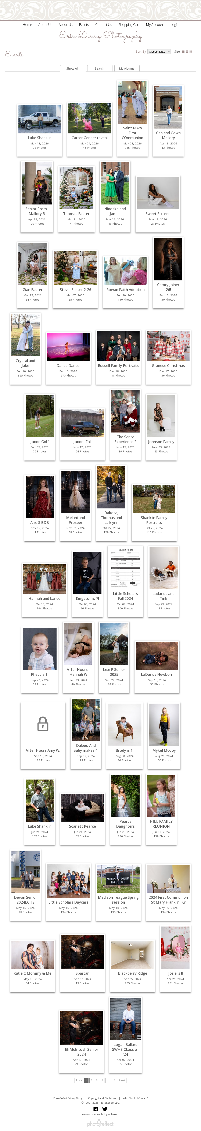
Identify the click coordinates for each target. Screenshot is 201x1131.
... (108, 1080)
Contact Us (103, 24)
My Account (155, 24)
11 (113, 1080)
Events (84, 24)
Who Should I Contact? (135, 1098)
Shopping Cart (129, 24)
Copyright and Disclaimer (102, 1098)
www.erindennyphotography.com (100, 1114)
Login (174, 24)
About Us (45, 24)
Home (27, 24)
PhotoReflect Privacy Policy (67, 1098)
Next (122, 1080)
